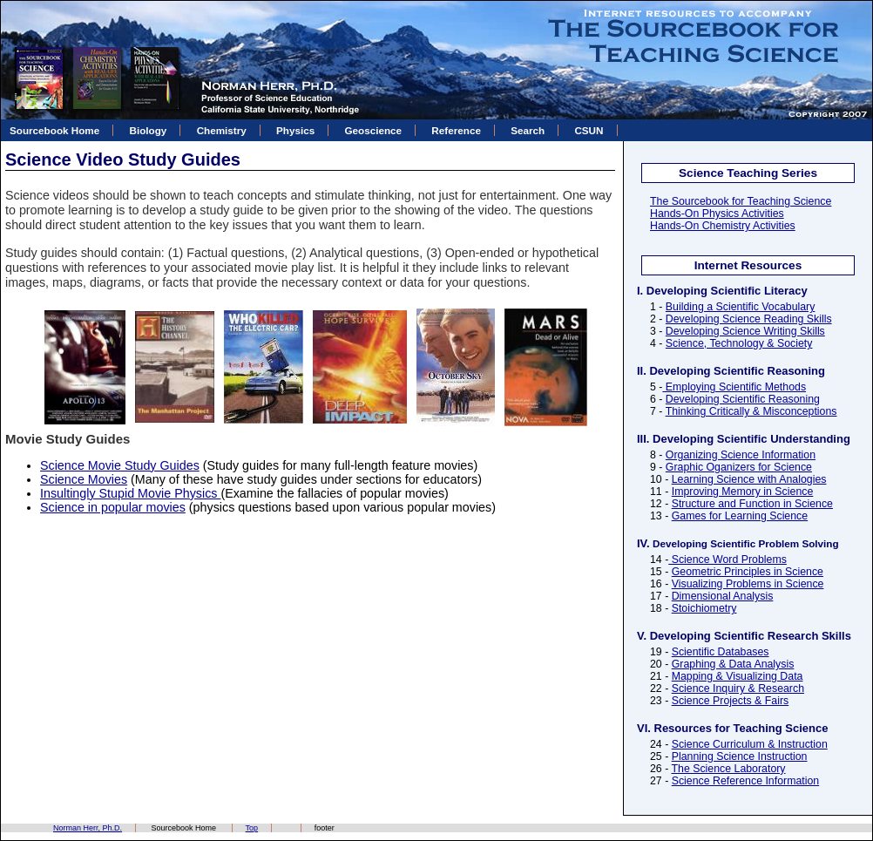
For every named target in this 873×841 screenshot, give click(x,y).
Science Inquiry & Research (738, 688)
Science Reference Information (745, 781)
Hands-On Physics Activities (717, 213)
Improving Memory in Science (743, 491)
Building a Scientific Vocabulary (740, 307)
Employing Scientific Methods (734, 387)
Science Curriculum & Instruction (750, 744)
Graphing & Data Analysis (733, 664)
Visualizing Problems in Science (748, 584)
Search (528, 130)
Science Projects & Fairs (730, 701)
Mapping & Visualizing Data (737, 676)
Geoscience (373, 130)
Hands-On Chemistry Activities (722, 226)
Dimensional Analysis (723, 596)
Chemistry (222, 130)
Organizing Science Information (740, 455)
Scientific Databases (720, 652)
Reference (456, 130)
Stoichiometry (704, 608)
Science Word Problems (727, 559)
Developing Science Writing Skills (745, 331)
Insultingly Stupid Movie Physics (130, 493)
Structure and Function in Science (752, 504)
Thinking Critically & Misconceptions (751, 411)
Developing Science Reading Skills (749, 319)
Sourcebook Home (54, 130)
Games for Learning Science (740, 516)
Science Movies (83, 479)
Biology (148, 130)
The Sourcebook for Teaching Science (740, 201)
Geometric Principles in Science (747, 572)
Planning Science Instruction (740, 756)
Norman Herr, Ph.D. (87, 828)
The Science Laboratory (728, 769)
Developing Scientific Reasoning (743, 399)
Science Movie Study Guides (120, 465)
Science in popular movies (113, 507)
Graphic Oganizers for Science (739, 467)
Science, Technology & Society (739, 343)
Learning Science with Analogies (749, 479)
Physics (295, 130)
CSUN (588, 130)
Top (252, 828)
